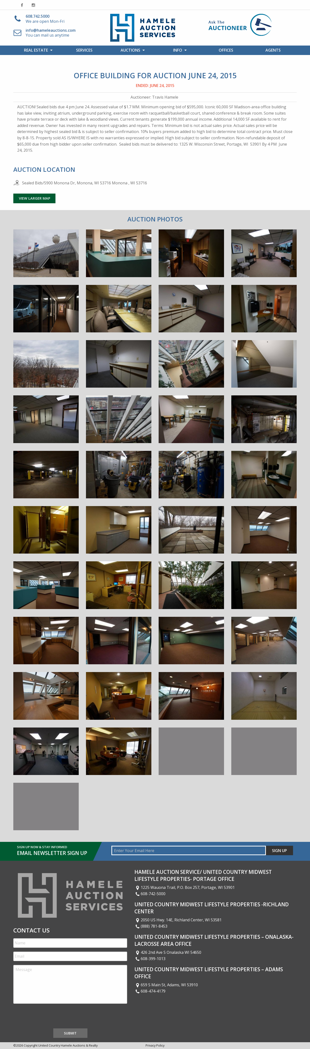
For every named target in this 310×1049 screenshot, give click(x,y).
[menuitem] (37, 50)
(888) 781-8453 (150, 926)
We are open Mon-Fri (45, 19)
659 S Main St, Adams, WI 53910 (166, 984)
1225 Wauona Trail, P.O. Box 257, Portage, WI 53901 (184, 887)
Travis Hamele (165, 97)
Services (84, 50)
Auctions (130, 50)
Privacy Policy (155, 1045)
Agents (273, 50)
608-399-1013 (149, 958)
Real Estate (36, 50)
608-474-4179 (149, 991)
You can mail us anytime (51, 33)
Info (177, 50)
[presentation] (50, 1017)
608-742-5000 (149, 893)
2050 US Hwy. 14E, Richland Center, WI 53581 (178, 920)
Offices (226, 50)
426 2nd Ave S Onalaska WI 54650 (167, 952)
